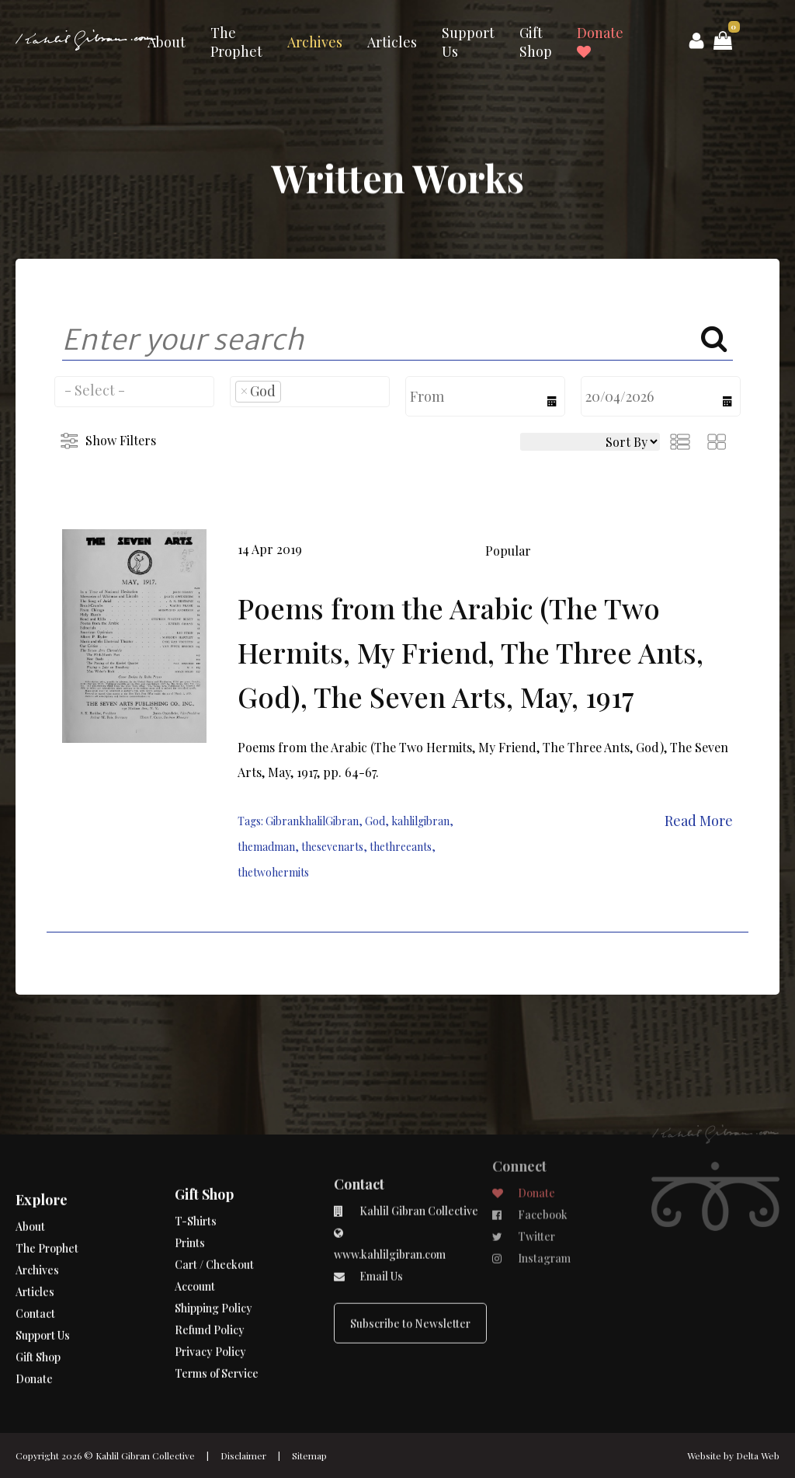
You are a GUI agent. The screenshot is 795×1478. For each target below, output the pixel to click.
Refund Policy (210, 1272)
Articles (392, 42)
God (375, 821)
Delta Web (757, 1455)
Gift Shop (535, 42)
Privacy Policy (210, 1294)
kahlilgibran (420, 821)
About (167, 42)
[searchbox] (134, 390)
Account (195, 1229)
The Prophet (236, 42)
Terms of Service (217, 1316)
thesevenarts (332, 846)
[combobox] (134, 391)
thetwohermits (273, 872)
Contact (35, 1279)
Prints (190, 1185)
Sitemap (309, 1455)
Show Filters (120, 440)
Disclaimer (243, 1455)
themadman (266, 846)
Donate (600, 41)
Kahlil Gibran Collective (145, 1455)
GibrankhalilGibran (312, 821)
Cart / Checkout (214, 1207)
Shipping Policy (213, 1250)
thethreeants (401, 846)
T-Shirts (196, 1163)
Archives (314, 42)
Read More (699, 820)
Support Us (468, 42)
